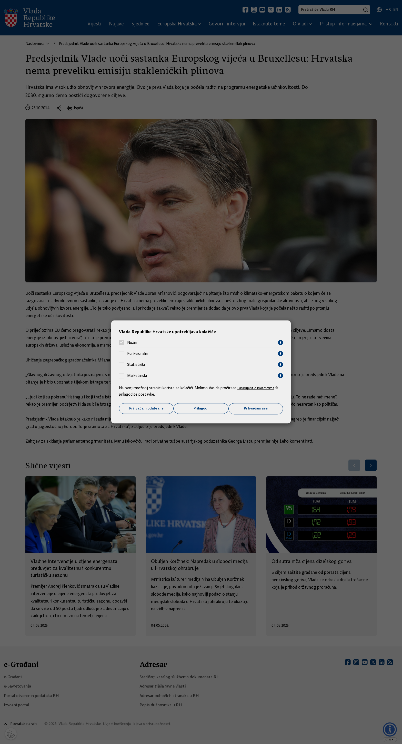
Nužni (132, 342)
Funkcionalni (137, 353)
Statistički (136, 364)
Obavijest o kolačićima (256, 387)
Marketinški (137, 375)
